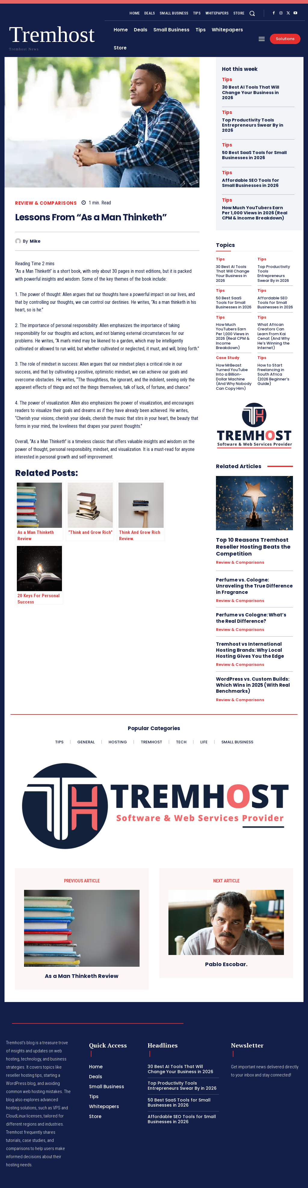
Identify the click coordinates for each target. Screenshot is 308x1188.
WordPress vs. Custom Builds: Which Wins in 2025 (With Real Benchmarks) (252, 675)
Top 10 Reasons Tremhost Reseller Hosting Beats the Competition (250, 538)
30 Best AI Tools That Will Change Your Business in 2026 (250, 92)
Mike (35, 241)
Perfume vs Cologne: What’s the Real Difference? (250, 609)
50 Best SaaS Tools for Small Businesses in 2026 (254, 154)
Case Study (227, 352)
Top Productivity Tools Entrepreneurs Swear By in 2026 (252, 125)
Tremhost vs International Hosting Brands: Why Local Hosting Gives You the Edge (248, 640)
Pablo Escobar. (226, 953)
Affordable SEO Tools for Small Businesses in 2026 (250, 181)
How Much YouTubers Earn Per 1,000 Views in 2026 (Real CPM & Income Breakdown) (254, 211)
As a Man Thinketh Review (82, 965)
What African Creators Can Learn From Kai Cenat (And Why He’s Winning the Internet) (273, 331)
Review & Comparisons (46, 203)
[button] (252, 13)
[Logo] (20, 36)
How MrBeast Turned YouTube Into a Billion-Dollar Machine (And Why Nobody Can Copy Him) (233, 370)
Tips (227, 79)
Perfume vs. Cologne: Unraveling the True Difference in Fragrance (253, 577)
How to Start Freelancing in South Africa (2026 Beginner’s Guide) (274, 366)
